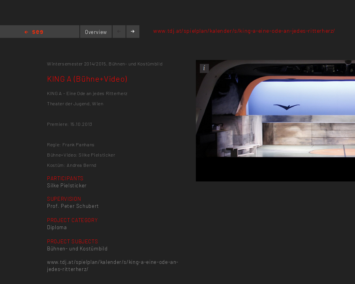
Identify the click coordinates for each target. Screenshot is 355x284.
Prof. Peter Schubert (73, 206)
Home (33, 32)
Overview (96, 32)
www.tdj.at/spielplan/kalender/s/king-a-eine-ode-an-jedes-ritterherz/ (244, 30)
